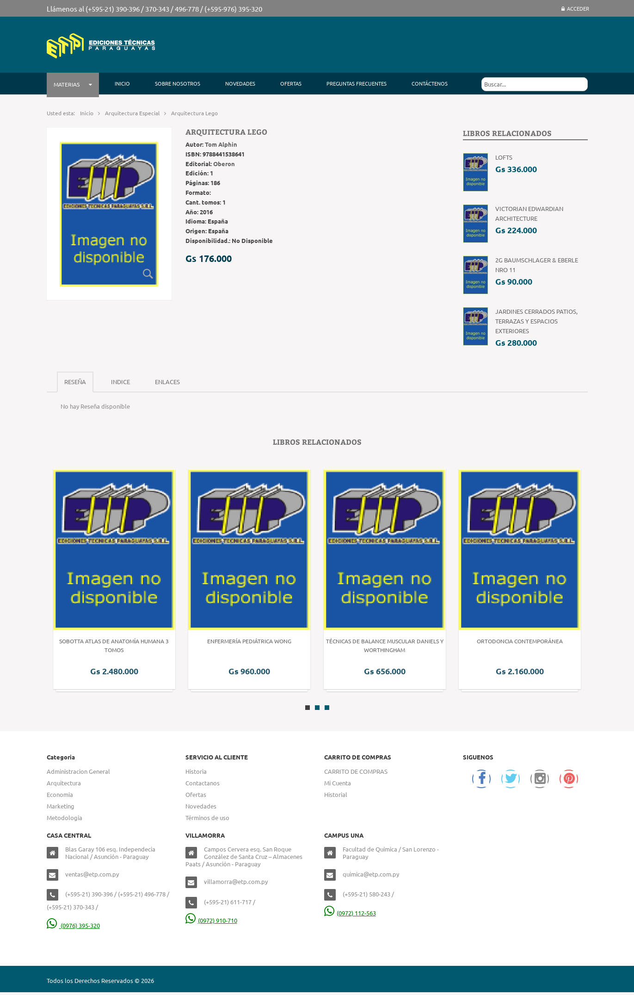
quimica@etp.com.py (371, 874)
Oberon (224, 164)
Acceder (575, 8)
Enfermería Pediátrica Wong (249, 641)
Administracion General (78, 771)
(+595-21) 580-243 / (368, 894)
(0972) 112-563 (350, 913)
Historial (335, 794)
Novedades (200, 806)
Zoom (148, 273)
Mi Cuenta (337, 783)
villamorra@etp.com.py (236, 881)
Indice (120, 382)
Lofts (503, 157)
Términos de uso (207, 817)
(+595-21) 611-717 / (229, 902)
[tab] (75, 382)
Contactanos (202, 783)
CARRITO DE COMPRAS (356, 771)
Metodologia (64, 817)
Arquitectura (64, 783)
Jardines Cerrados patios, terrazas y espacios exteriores (536, 321)
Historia (196, 771)
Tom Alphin (221, 144)
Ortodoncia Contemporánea (520, 641)
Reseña (75, 382)
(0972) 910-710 (211, 920)
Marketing (60, 806)
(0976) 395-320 (73, 925)
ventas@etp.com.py (92, 874)
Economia (60, 794)
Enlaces (167, 382)
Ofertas (195, 794)
